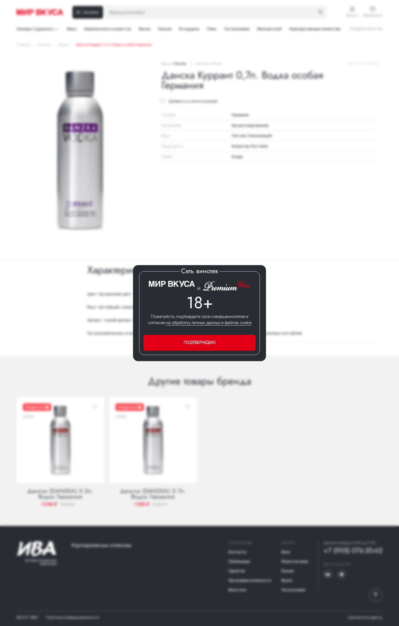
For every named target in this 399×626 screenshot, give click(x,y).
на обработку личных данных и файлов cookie (208, 322)
